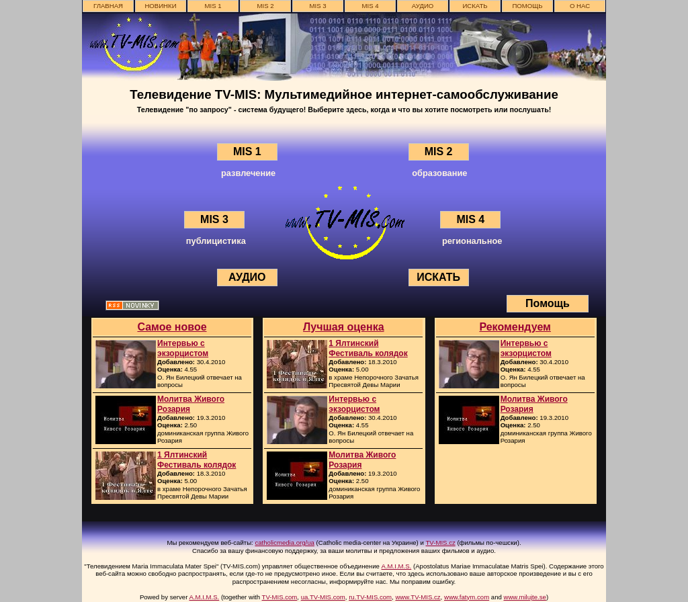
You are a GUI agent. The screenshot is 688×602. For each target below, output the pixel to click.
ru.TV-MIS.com (370, 597)
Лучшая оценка (343, 327)
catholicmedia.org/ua (284, 542)
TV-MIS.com (280, 597)
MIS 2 (265, 5)
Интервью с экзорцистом (182, 348)
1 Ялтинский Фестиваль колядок (196, 459)
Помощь (527, 5)
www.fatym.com (466, 597)
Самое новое (171, 327)
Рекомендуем (515, 327)
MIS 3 (317, 5)
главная (108, 5)
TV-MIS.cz (441, 542)
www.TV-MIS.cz (417, 597)
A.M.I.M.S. (397, 566)
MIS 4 (369, 5)
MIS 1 (212, 5)
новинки (160, 5)
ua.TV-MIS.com (323, 597)
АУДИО (423, 5)
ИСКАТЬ (474, 5)
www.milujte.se (524, 597)
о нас (580, 5)
